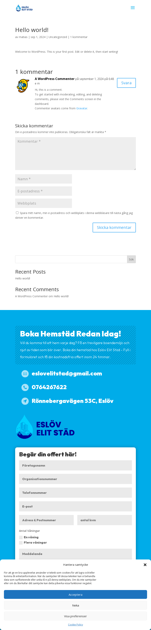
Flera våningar (33, 542)
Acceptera (75, 594)
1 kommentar (78, 37)
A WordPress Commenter (55, 79)
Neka (75, 605)
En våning (29, 537)
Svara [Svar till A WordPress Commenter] (126, 82)
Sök (131, 259)
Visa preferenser (75, 616)
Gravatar (81, 108)
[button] (145, 565)
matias (23, 37)
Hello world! (22, 278)
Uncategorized (58, 37)
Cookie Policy (75, 624)
